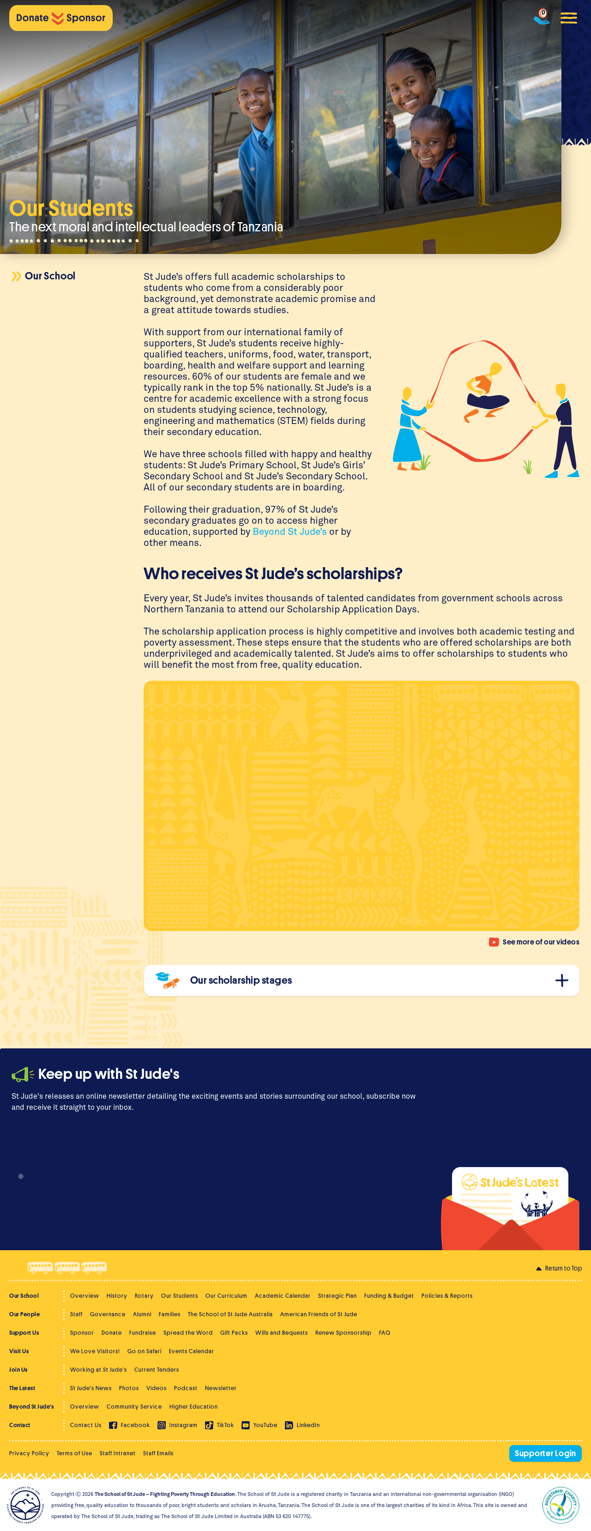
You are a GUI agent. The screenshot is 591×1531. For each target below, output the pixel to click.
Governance (108, 1314)
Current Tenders (156, 1370)
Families (170, 1314)
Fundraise (142, 1333)
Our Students (179, 1296)
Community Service (134, 1407)
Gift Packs (234, 1333)
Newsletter (221, 1388)
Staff (76, 1314)
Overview (84, 1296)
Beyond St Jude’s (290, 531)
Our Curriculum (226, 1296)
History (117, 1296)
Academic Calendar (283, 1296)
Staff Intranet (118, 1453)
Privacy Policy (29, 1453)
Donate (112, 1333)
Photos (129, 1388)
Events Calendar (191, 1351)
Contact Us (86, 1425)
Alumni (142, 1314)
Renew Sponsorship (343, 1333)
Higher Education (193, 1407)
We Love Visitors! (95, 1351)
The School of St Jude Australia (230, 1314)
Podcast (186, 1388)
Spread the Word (188, 1333)
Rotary (144, 1296)
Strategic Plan (337, 1296)
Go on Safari (144, 1351)
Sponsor (82, 1333)
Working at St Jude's (98, 1370)
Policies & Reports (447, 1296)
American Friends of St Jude (318, 1314)
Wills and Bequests (281, 1333)
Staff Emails (158, 1453)
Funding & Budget (389, 1296)
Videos (156, 1388)
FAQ (385, 1333)
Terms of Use (74, 1453)
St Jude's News (91, 1388)
